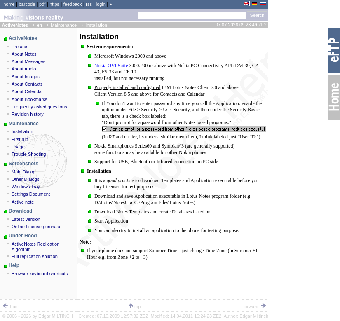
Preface (19, 46)
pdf (42, 4)
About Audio (24, 68)
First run (20, 139)
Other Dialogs (25, 179)
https (54, 4)
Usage (18, 146)
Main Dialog (23, 171)
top (134, 306)
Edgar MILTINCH (55, 316)
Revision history (28, 114)
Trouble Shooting (29, 154)
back (11, 306)
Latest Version (26, 219)
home (9, 4)
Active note (23, 201)
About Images (26, 76)
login (101, 4)
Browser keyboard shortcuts (40, 273)
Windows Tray (26, 186)
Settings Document (31, 194)
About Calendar (27, 91)
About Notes (24, 54)
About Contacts (27, 84)
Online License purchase (36, 226)
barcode (27, 4)
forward (254, 306)
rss (89, 4)
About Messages (28, 61)
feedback (72, 4)
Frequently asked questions (39, 106)
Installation (22, 131)
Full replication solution (35, 256)
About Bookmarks (29, 99)
